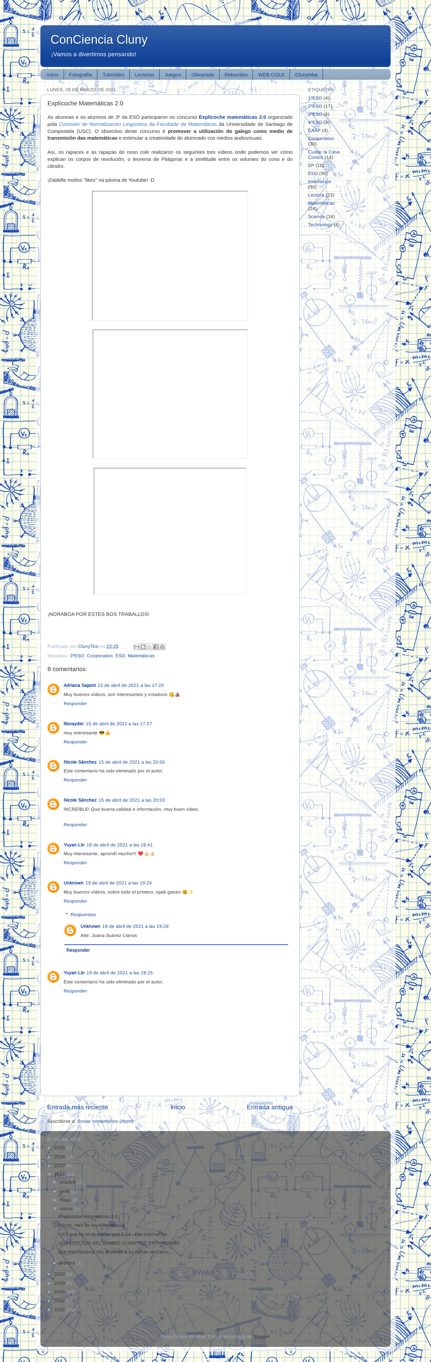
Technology (320, 224)
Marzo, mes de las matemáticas (92, 1225)
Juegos (173, 74)
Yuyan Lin (74, 844)
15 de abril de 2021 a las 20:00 (132, 762)
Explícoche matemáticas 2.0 (232, 117)
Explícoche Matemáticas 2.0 (88, 1216)
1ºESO (315, 98)
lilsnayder (74, 723)
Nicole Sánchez (80, 762)
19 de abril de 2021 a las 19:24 (119, 882)
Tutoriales (113, 74)
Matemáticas (141, 655)
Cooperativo (100, 655)
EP (311, 165)
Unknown (74, 882)
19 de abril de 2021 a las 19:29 (135, 926)
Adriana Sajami (80, 685)
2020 (60, 1274)
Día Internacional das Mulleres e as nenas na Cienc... (115, 1251)
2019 (60, 1283)
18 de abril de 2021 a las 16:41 (120, 844)
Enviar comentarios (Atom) (105, 1121)
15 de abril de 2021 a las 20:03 (132, 800)
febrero (68, 1262)
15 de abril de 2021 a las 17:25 (131, 685)
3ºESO (77, 655)
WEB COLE (271, 74)
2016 (60, 1309)
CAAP (314, 130)
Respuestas (83, 914)
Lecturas (144, 74)
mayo (66, 1199)
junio (65, 1191)
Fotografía (80, 74)
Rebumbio (236, 74)
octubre (68, 1182)
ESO (120, 655)
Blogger (262, 1336)
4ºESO (315, 122)
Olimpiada (202, 74)
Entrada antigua (270, 1107)
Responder (75, 703)
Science (316, 216)
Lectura (316, 195)
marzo (67, 1208)
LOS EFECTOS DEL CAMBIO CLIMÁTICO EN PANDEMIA (119, 1243)
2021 (60, 1174)
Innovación (319, 181)
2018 (60, 1291)
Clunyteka (306, 74)
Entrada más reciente (77, 1107)
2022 (60, 1165)
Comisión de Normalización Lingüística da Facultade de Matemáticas (138, 124)
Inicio (53, 74)
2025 (60, 1147)
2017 (60, 1300)
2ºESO (315, 106)
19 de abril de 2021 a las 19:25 (120, 972)
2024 (60, 1156)
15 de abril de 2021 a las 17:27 (119, 723)
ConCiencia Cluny (99, 39)
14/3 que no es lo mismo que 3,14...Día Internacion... (115, 1234)
